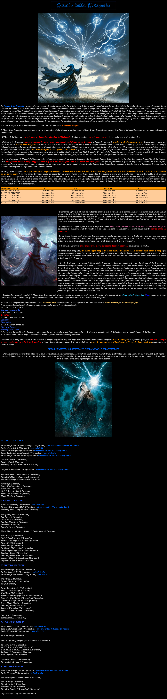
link (147, 295)
